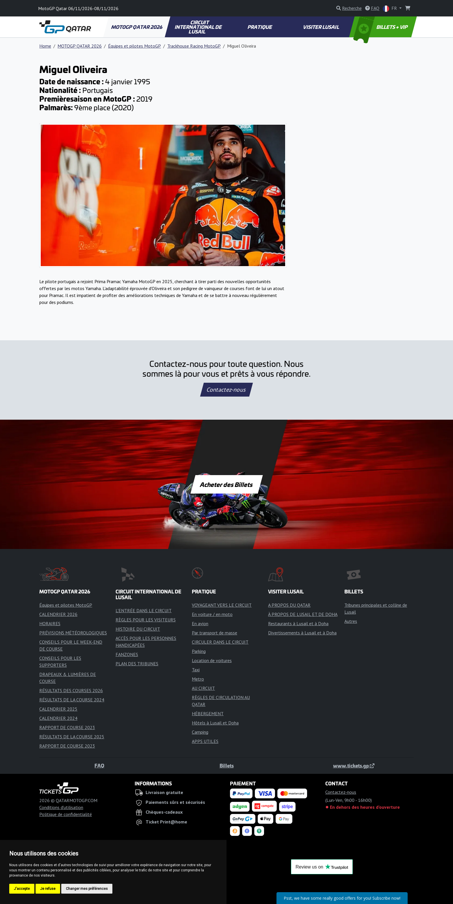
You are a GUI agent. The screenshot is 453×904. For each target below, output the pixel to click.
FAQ (99, 765)
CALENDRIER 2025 (58, 709)
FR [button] (390, 8)
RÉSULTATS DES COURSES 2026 (71, 690)
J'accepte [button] (22, 889)
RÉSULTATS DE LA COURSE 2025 (71, 736)
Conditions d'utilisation (61, 807)
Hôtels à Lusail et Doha (215, 723)
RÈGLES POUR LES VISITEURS (146, 620)
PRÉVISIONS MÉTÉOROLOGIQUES (73, 633)
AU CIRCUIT (203, 688)
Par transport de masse (214, 633)
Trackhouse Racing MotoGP (194, 46)
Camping (200, 732)
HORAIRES (49, 623)
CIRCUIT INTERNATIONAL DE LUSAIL (198, 27)
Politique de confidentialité (65, 814)
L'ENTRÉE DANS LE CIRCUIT (144, 610)
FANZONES (127, 654)
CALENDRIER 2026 (58, 614)
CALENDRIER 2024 (58, 718)
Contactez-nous (226, 389)
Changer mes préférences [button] (87, 889)
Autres (350, 621)
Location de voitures (212, 660)
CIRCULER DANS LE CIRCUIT (220, 642)
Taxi (196, 670)
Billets (227, 765)
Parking (199, 651)
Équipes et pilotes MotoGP (134, 46)
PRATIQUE (260, 26)
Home (45, 46)
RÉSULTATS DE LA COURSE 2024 (71, 700)
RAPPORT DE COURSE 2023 (67, 727)
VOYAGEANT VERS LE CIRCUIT (222, 605)
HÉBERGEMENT (208, 713)
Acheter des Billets (226, 484)
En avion (200, 623)
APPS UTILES (205, 741)
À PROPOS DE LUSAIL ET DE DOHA (302, 614)
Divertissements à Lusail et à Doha (302, 633)
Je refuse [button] (47, 889)
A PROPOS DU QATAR (289, 605)
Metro (198, 679)
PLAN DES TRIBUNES (137, 663)
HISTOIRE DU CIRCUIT (138, 629)
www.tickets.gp (353, 765)
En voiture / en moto (212, 614)
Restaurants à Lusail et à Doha (298, 623)
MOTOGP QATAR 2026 (137, 26)
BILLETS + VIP (381, 26)
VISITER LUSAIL (321, 26)
